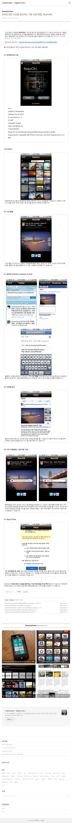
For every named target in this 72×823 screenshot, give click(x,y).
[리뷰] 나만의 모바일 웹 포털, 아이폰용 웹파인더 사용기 (19, 612)
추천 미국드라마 (33, 773)
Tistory (20, 776)
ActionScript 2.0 (8, 779)
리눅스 (37, 779)
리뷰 (9, 773)
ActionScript (45, 776)
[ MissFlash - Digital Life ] (13, 3)
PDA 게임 (28, 776)
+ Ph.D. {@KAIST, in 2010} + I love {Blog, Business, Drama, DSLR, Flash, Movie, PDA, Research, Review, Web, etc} (31, 714)
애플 (4, 773)
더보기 (3, 785)
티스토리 (48, 773)
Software (11, 600)
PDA (64, 773)
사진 (58, 776)
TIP (56, 779)
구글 (53, 776)
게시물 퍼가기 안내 (7, 751)
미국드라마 (57, 773)
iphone (62, 779)
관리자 (42, 820)
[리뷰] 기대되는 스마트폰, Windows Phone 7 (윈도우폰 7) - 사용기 (22, 603)
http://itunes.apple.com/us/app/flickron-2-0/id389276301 (38, 42)
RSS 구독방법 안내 (7, 744)
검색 (68, 796)
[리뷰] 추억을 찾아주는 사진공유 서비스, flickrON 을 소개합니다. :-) (22, 607)
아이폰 (50, 779)
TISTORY (36, 820)
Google (18, 779)
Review (6, 600)
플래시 (16, 782)
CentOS (5, 782)
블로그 (13, 776)
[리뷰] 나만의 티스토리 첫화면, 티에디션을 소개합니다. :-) (20, 609)
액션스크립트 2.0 (28, 779)
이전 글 (7, 32)
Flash (64, 776)
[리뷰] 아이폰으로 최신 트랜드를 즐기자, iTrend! (17, 605)
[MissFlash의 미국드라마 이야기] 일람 (12, 754)
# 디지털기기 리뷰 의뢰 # (9, 748)
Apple (44, 779)
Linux (41, 773)
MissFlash (6, 776)
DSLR (20, 773)
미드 (14, 773)
